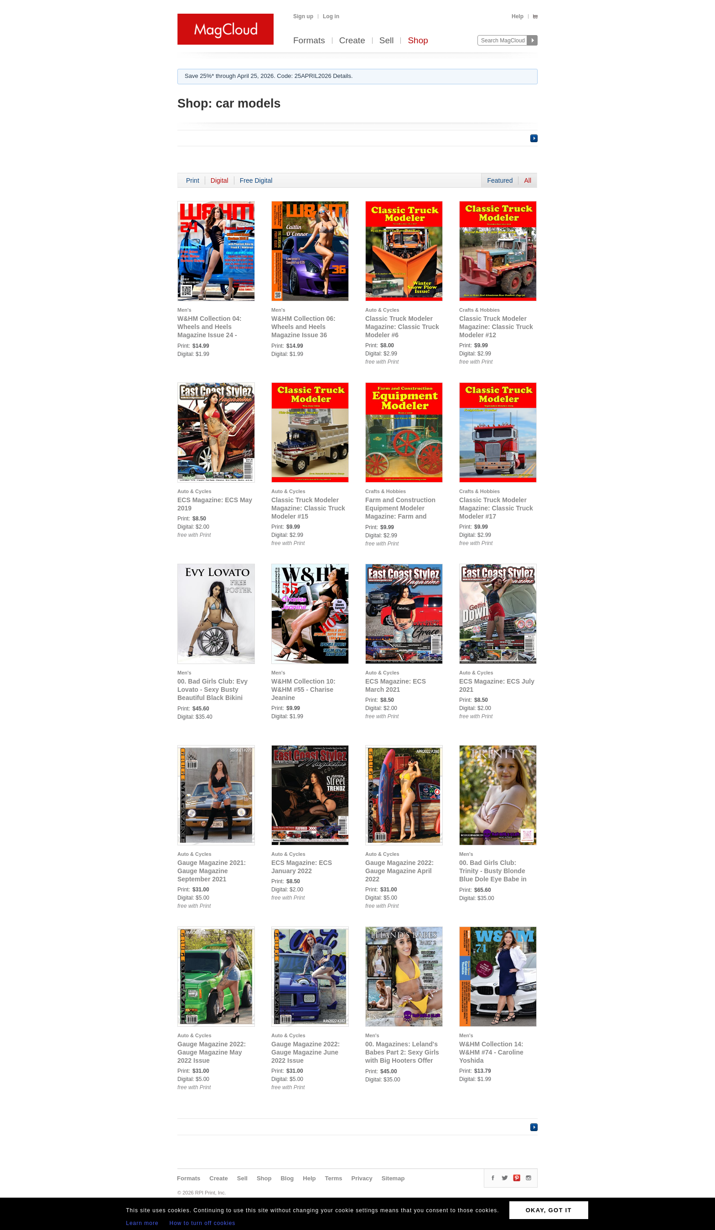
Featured (500, 180)
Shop (418, 40)
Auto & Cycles (382, 310)
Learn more (142, 1223)
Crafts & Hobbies (479, 310)
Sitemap (393, 1178)
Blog (287, 1178)
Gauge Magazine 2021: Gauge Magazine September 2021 (211, 871)
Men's (184, 310)
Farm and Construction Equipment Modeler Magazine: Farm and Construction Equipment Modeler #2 (402, 516)
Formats (309, 40)
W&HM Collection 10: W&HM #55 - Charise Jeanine (303, 689)
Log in (331, 16)
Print (192, 180)
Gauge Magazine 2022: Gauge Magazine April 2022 (399, 871)
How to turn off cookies (203, 1223)
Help (517, 16)
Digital (219, 180)
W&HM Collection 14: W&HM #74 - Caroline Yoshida (491, 1052)
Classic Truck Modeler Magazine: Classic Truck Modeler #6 (402, 327)
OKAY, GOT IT (549, 1210)
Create (352, 40)
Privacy (362, 1178)
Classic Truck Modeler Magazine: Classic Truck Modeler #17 (496, 508)
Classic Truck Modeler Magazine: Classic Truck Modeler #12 (496, 327)
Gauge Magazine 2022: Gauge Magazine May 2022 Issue (211, 1052)
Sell (386, 40)
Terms (333, 1178)
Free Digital (256, 180)
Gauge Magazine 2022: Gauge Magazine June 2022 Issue (305, 1052)
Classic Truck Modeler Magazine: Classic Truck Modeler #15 (308, 508)
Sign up (303, 16)
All (527, 180)
